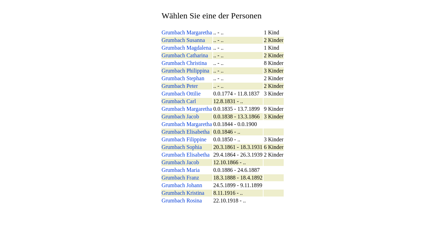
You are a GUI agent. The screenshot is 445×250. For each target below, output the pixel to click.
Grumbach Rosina (182, 200)
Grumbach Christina (184, 63)
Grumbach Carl (179, 101)
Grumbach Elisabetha (186, 132)
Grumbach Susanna (183, 40)
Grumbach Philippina (185, 71)
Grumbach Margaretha (187, 32)
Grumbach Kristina (183, 193)
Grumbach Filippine (184, 139)
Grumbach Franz (180, 178)
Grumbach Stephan (183, 78)
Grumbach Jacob (180, 116)
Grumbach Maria (181, 170)
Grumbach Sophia (182, 147)
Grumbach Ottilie (181, 94)
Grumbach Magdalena (186, 48)
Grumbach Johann (182, 185)
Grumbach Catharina (185, 55)
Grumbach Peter (180, 86)
